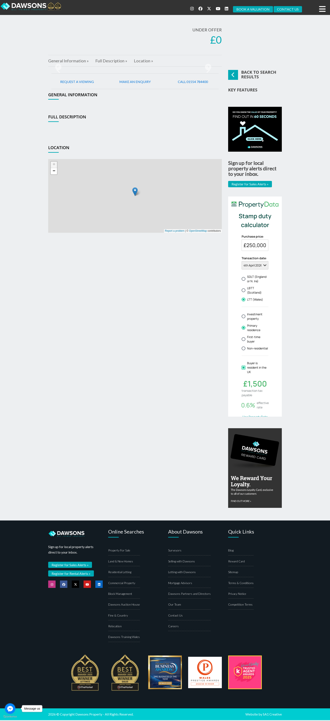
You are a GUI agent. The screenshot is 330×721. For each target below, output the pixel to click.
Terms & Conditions (241, 584)
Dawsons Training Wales (124, 638)
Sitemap (233, 573)
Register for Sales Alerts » (250, 185)
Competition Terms (240, 605)
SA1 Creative (272, 715)
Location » (146, 61)
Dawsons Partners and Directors (189, 594)
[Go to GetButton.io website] (10, 716)
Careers (173, 627)
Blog (231, 551)
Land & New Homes (120, 562)
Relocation (115, 627)
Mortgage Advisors (180, 584)
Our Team (174, 605)
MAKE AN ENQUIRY (135, 82)
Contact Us (175, 616)
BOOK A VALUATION (253, 9)
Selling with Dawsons (181, 562)
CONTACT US (288, 9)
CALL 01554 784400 (193, 82)
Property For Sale (119, 551)
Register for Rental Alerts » (71, 574)
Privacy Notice (237, 594)
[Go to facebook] (10, 708)
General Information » (69, 61)
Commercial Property (121, 584)
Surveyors (174, 551)
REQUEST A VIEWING (77, 82)
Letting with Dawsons (182, 573)
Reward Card (236, 562)
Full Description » (113, 61)
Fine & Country (118, 616)
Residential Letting (119, 573)
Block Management (120, 594)
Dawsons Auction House (124, 605)
